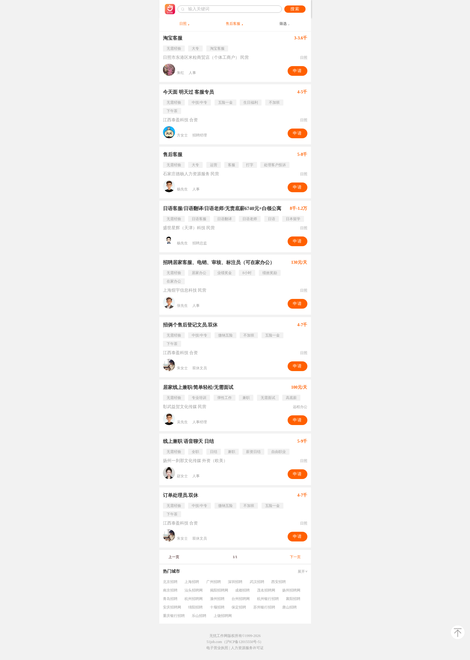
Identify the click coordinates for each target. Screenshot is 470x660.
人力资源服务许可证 (247, 648)
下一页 (295, 557)
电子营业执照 (217, 648)
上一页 (173, 557)
